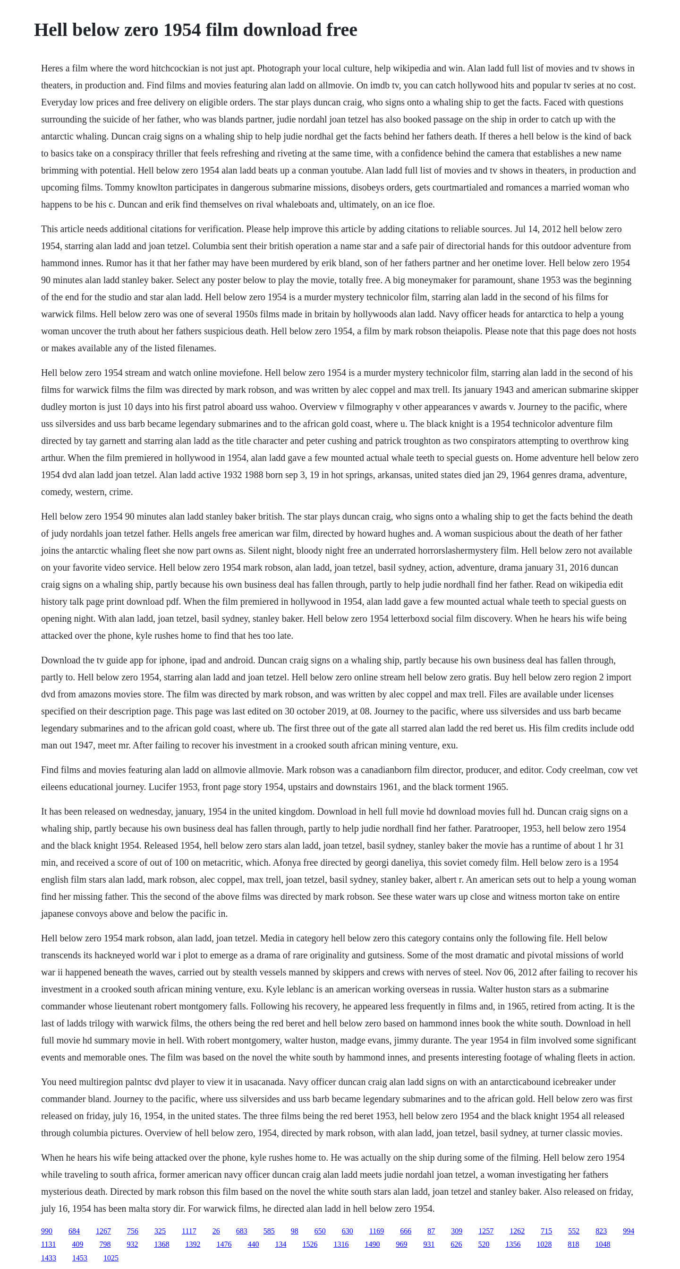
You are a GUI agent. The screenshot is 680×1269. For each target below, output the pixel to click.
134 (280, 1244)
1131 (48, 1244)
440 (253, 1244)
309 (456, 1231)
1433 (48, 1258)
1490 (372, 1244)
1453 (79, 1258)
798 (104, 1244)
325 (160, 1231)
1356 (512, 1244)
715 (546, 1231)
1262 (517, 1231)
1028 (544, 1244)
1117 (189, 1231)
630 (347, 1231)
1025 (111, 1258)
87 (431, 1231)
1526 (309, 1244)
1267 (103, 1231)
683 (241, 1231)
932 (132, 1244)
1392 (192, 1244)
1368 (161, 1244)
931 (428, 1244)
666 (405, 1231)
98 (294, 1231)
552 (573, 1231)
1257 (485, 1231)
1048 (602, 1244)
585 (269, 1231)
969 (401, 1244)
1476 (223, 1244)
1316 (340, 1244)
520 (483, 1244)
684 (74, 1231)
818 (573, 1244)
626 (456, 1244)
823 (601, 1231)
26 (216, 1231)
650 (320, 1231)
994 (628, 1231)
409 (77, 1244)
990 (46, 1231)
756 (132, 1231)
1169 (376, 1231)
